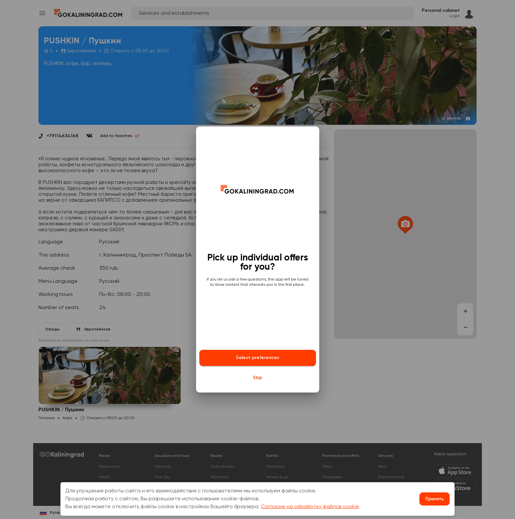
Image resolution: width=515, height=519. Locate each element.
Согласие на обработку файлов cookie (310, 506)
